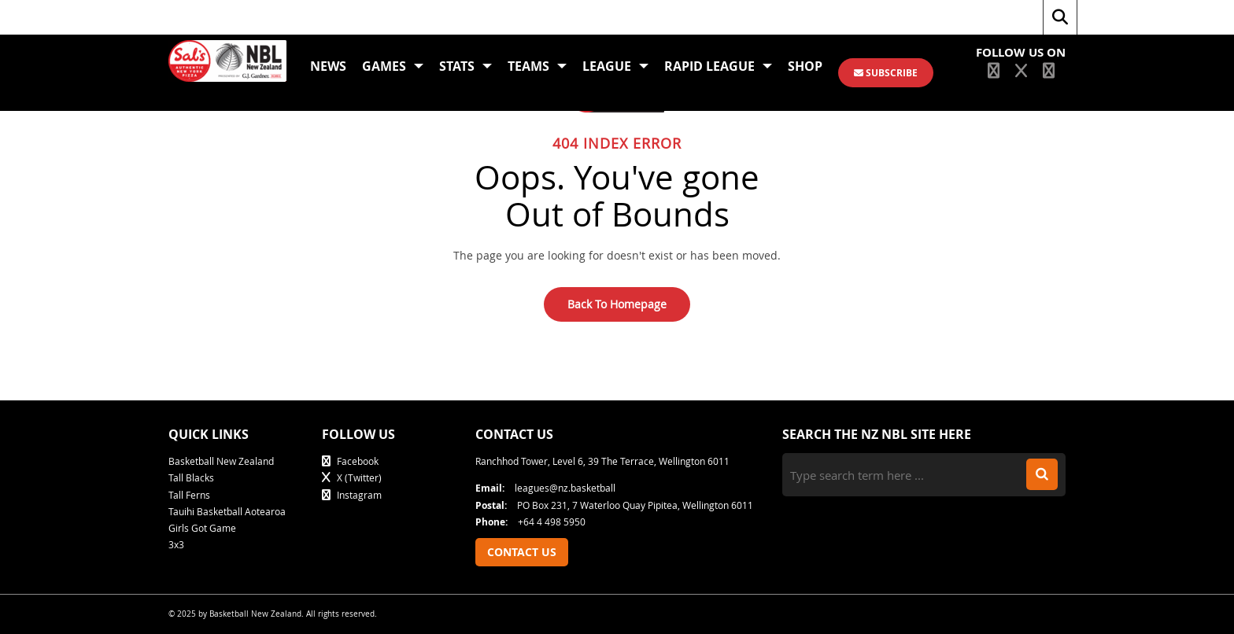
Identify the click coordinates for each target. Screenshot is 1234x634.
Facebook (350, 461)
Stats (465, 66)
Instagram (352, 494)
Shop (805, 66)
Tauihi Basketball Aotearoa (227, 511)
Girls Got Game (202, 528)
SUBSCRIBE (886, 72)
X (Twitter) (352, 477)
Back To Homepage (617, 304)
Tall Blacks (191, 477)
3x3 (176, 544)
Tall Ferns (189, 494)
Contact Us (521, 551)
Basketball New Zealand (221, 461)
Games (392, 66)
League (615, 66)
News (328, 66)
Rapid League (718, 66)
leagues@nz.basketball (545, 487)
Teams (537, 66)
